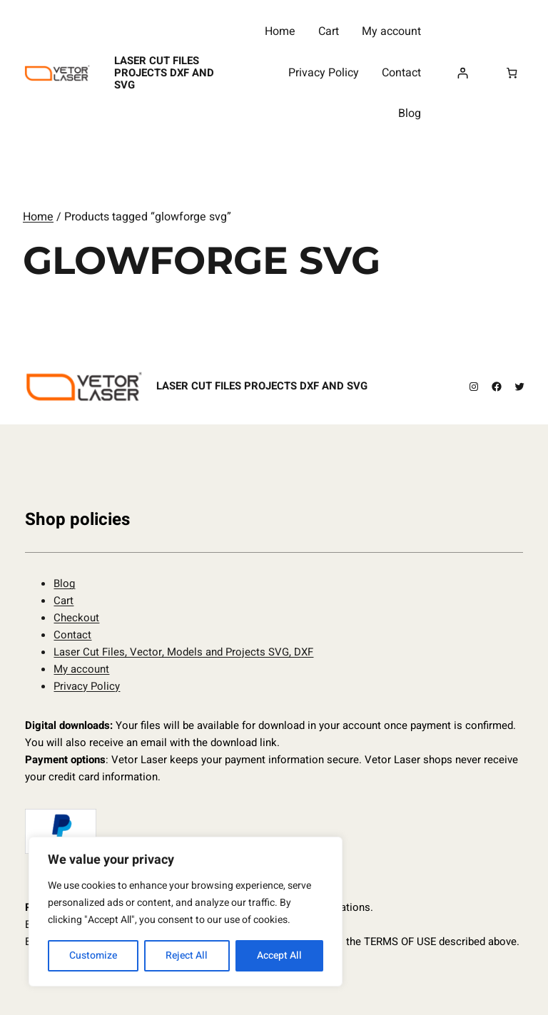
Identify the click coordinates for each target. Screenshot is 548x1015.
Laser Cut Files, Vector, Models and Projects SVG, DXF (183, 652)
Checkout (76, 618)
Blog (64, 583)
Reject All (187, 955)
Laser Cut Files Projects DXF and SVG (164, 73)
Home (38, 216)
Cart (63, 600)
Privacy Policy (87, 686)
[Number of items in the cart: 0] (512, 73)
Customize (93, 955)
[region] (185, 911)
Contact (72, 635)
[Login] (462, 73)
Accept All (279, 955)
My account (81, 669)
